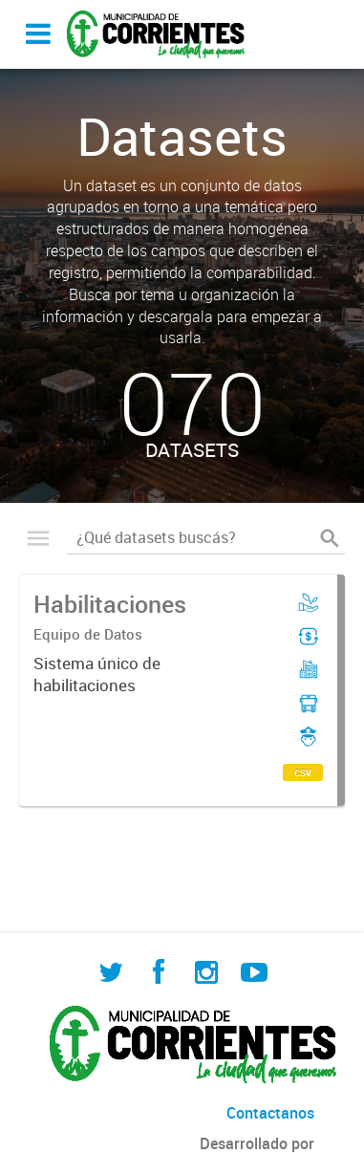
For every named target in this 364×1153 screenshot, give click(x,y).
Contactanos (270, 1112)
